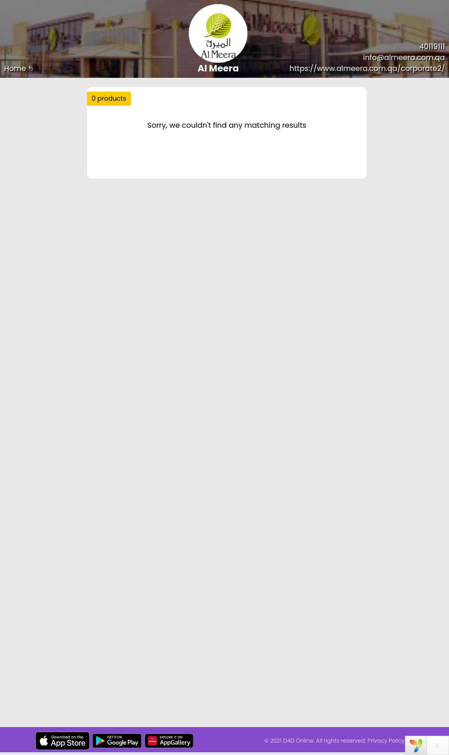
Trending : (128, 119)
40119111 (432, 46)
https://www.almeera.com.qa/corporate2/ (367, 68)
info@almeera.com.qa (404, 57)
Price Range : (120, 163)
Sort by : (112, 139)
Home (18, 68)
